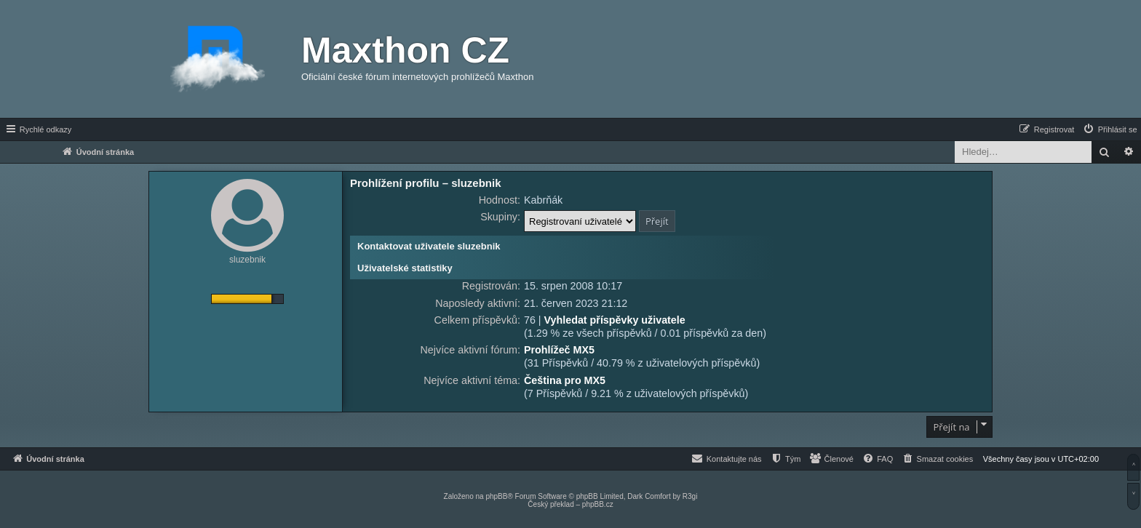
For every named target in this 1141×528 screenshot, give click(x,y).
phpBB (496, 496)
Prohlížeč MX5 (559, 350)
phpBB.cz (597, 504)
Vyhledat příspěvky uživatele (614, 320)
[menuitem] (1109, 129)
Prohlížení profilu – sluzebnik (425, 183)
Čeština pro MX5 (564, 380)
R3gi (690, 496)
